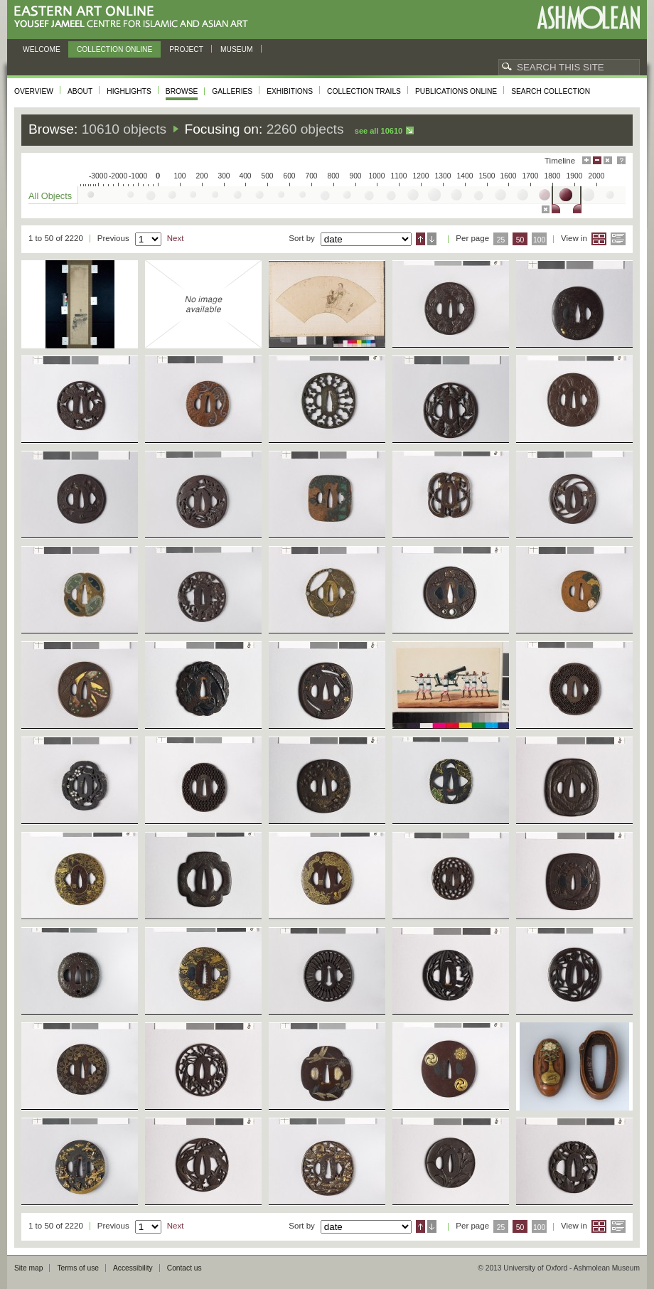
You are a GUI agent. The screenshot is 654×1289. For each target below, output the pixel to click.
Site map (28, 1268)
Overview (33, 91)
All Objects (50, 196)
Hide (608, 160)
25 (501, 240)
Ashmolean (588, 17)
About (80, 91)
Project (186, 49)
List (618, 238)
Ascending (420, 238)
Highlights (129, 91)
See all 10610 (378, 131)
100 (539, 240)
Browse (182, 91)
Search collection (550, 91)
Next (175, 238)
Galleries (232, 91)
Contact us (184, 1268)
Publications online (456, 91)
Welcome (41, 49)
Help (621, 160)
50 (520, 240)
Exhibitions (290, 91)
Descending (431, 238)
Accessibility (133, 1268)
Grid (598, 238)
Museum (236, 49)
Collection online (114, 49)
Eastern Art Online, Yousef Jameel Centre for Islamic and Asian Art (134, 17)
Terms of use (78, 1268)
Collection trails (364, 91)
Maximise (586, 160)
